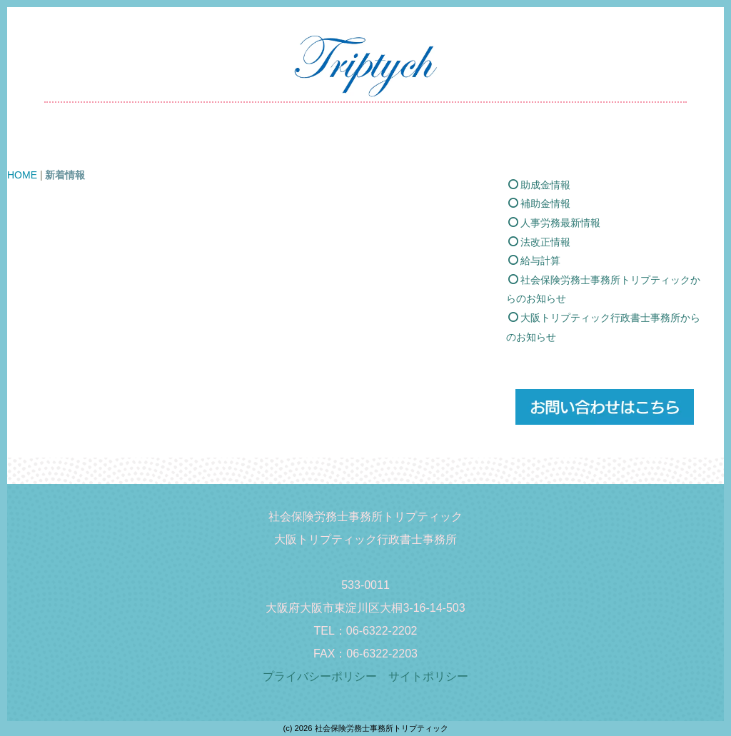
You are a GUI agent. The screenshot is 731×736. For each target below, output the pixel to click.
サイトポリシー (428, 676)
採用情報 (493, 142)
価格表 (346, 142)
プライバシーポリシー (325, 676)
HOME (141, 142)
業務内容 (279, 142)
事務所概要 (417, 142)
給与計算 (534, 280)
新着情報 (208, 142)
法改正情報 (539, 260)
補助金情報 (539, 222)
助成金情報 (539, 203)
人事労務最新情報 (554, 242)
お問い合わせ (575, 142)
